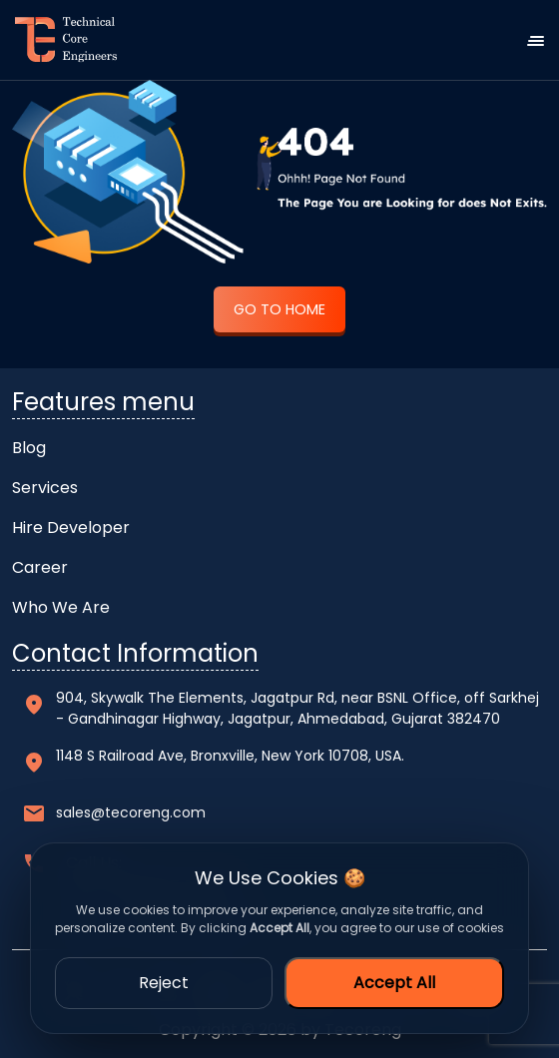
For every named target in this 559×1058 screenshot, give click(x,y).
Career (40, 567)
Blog (29, 447)
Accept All (394, 982)
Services (45, 487)
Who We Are (61, 607)
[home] (58, 40)
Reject (164, 982)
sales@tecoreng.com (131, 812)
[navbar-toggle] (543, 40)
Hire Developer (71, 527)
